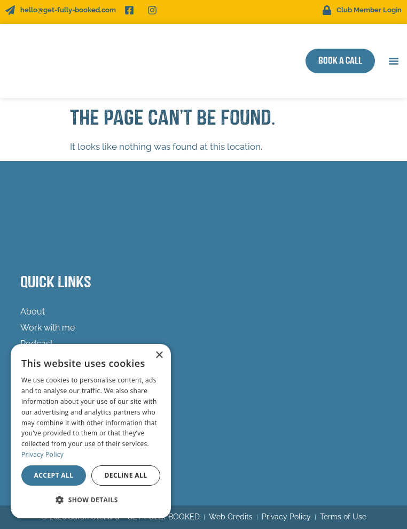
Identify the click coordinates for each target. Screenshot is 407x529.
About (32, 311)
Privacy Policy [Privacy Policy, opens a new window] (42, 454)
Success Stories (51, 376)
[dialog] (91, 431)
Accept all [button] (54, 475)
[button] (394, 61)
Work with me (50, 328)
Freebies (36, 360)
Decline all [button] (126, 475)
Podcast (36, 344)
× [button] (159, 355)
